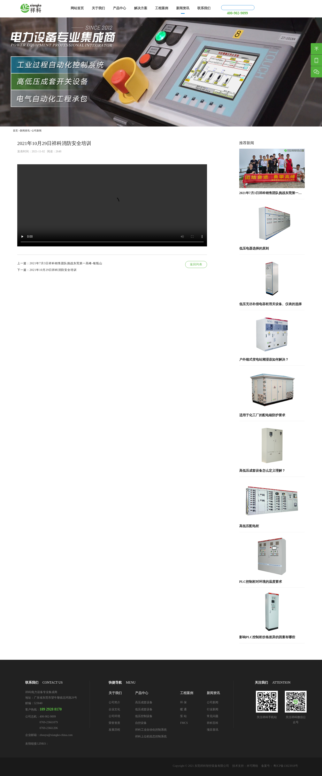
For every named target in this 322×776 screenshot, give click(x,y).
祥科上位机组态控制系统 (151, 736)
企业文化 (114, 709)
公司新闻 (36, 130)
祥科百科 (212, 722)
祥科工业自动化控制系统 (151, 729)
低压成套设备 (143, 709)
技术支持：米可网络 (245, 765)
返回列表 (196, 264)
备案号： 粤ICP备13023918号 (279, 765)
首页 (15, 130)
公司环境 (114, 716)
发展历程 (114, 729)
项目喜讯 (212, 729)
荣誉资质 (114, 722)
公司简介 (114, 702)
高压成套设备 (143, 702)
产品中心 (124, 8)
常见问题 (212, 716)
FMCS (184, 722)
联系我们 (214, 8)
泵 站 (183, 716)
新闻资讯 (191, 8)
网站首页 (79, 8)
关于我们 (101, 8)
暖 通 (183, 709)
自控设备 (141, 722)
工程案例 (169, 8)
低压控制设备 (143, 716)
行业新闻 (212, 709)
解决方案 (146, 8)
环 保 (183, 702)
